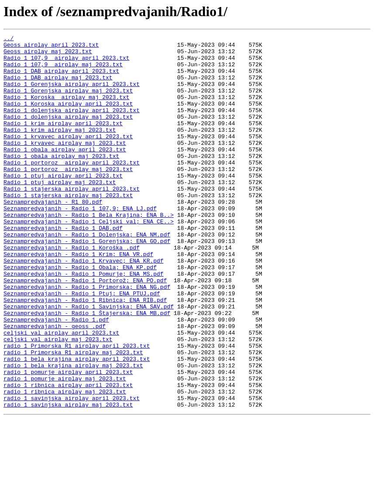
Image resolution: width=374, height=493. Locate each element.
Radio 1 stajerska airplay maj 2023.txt (68, 228)
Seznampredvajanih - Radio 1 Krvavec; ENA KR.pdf (83, 306)
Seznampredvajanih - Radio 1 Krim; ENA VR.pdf (78, 298)
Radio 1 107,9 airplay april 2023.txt (66, 63)
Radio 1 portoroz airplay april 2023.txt (71, 188)
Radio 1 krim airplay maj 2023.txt (59, 149)
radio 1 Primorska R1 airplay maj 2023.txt (73, 416)
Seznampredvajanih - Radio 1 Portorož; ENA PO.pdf (85, 330)
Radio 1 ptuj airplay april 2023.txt (63, 204)
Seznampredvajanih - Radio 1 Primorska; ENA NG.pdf (86, 338)
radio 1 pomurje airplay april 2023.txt (68, 440)
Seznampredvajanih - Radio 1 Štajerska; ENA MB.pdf (86, 369)
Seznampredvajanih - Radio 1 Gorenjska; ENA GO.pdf (86, 283)
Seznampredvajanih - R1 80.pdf (52, 236)
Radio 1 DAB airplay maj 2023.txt (58, 86)
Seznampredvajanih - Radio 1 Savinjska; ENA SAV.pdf (88, 361)
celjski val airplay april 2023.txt (61, 393)
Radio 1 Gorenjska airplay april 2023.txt (71, 94)
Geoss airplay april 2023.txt (51, 47)
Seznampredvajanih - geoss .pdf (54, 385)
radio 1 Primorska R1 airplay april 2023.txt (76, 408)
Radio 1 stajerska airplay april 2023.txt (71, 220)
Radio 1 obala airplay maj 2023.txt (61, 181)
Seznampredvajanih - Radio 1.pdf (56, 377)
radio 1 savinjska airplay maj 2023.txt (68, 479)
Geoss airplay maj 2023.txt (47, 55)
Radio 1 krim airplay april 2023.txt (63, 141)
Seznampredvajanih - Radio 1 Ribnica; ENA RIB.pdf (85, 353)
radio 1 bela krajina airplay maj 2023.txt (73, 432)
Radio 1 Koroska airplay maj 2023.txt (66, 110)
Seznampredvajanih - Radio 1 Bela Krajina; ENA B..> (88, 251)
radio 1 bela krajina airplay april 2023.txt (76, 424)
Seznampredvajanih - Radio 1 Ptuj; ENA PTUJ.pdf (81, 345)
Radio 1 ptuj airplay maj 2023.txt (59, 212)
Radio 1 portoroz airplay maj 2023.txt (68, 196)
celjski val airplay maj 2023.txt (58, 400)
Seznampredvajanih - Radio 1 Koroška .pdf (71, 290)
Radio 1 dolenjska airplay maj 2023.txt (68, 133)
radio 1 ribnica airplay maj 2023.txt (64, 463)
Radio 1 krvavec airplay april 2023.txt (68, 157)
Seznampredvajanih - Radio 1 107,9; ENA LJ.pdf (80, 243)
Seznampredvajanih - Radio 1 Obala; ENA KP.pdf (80, 314)
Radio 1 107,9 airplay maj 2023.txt (63, 71)
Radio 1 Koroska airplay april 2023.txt (68, 118)
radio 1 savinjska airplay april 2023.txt (71, 471)
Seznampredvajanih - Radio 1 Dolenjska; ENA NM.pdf (86, 275)
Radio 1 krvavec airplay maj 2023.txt (64, 165)
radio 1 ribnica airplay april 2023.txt (68, 455)
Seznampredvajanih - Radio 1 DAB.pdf (63, 267)
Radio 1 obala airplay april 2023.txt (64, 173)
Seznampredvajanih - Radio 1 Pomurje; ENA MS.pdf (83, 322)
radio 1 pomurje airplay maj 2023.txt (64, 448)
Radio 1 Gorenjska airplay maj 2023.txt (68, 102)
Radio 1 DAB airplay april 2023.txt (61, 78)
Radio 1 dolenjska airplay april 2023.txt (71, 126)
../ (8, 39)
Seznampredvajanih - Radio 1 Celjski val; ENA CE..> (88, 259)
